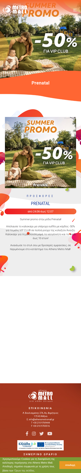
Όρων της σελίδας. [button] (25, 470)
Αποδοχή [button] (70, 465)
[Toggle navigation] (75, 9)
